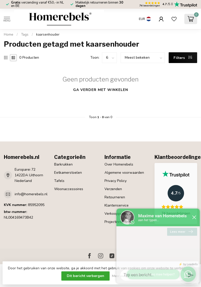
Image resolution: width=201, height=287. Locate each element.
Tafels (59, 180)
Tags (24, 34)
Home (8, 34)
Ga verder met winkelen (100, 89)
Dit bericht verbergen (85, 275)
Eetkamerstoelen (68, 172)
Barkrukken (63, 164)
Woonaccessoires (68, 189)
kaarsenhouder (48, 34)
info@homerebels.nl (31, 194)
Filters (183, 57)
